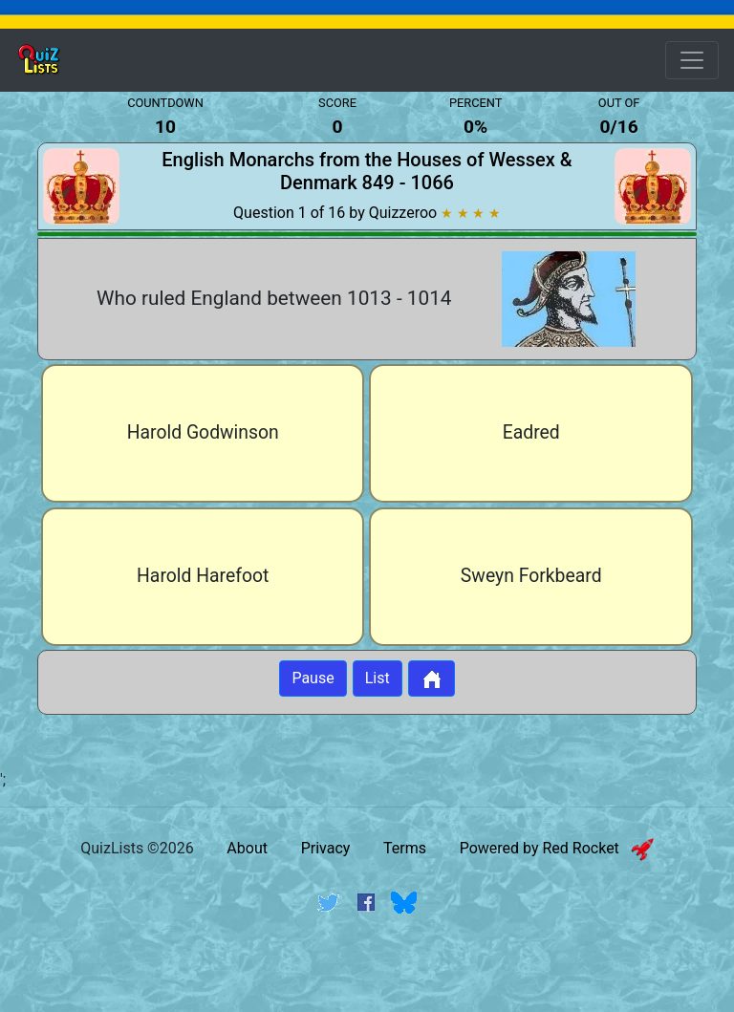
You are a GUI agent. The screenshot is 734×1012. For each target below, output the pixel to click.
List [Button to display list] (377, 678)
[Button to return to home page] (431, 678)
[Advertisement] (367, 976)
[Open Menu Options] (692, 60)
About (247, 848)
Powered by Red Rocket (557, 848)
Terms (404, 848)
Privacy (326, 848)
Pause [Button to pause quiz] (312, 678)
